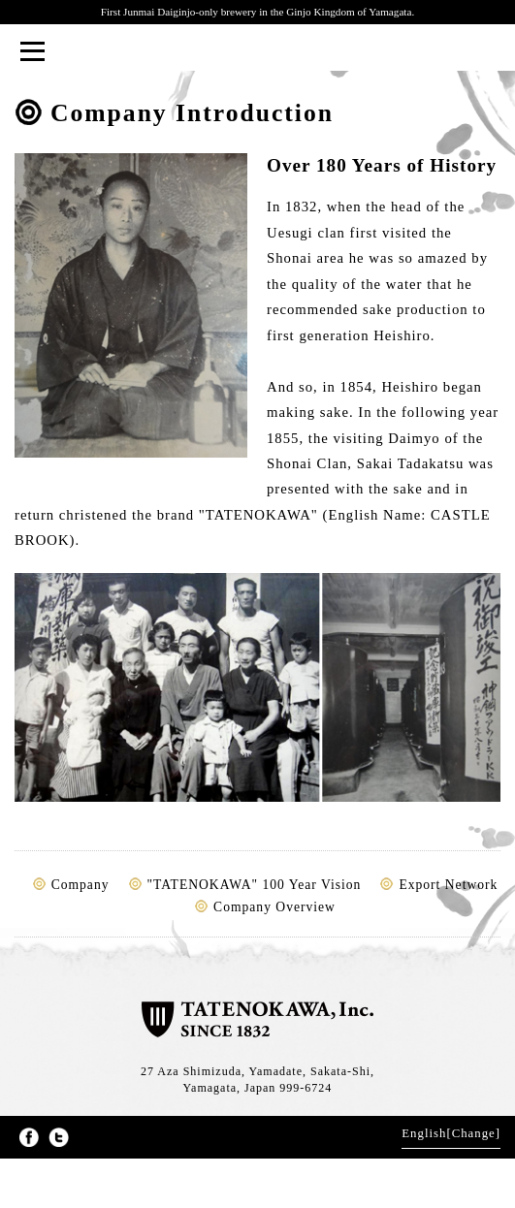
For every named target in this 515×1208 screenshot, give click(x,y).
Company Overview (274, 907)
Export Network (448, 884)
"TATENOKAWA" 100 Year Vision (254, 884)
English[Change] (451, 1133)
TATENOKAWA (257, 52)
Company (80, 884)
